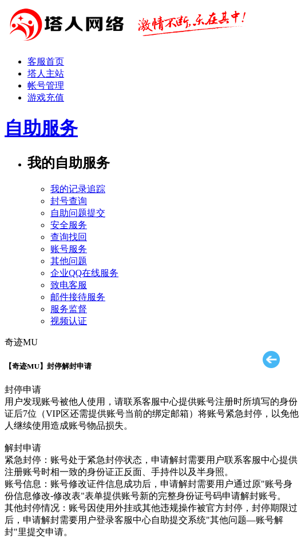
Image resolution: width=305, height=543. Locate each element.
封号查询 (68, 201)
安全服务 (68, 225)
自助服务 (41, 128)
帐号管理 (45, 85)
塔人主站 (45, 73)
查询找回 (68, 237)
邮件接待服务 (77, 297)
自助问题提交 (77, 213)
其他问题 (68, 261)
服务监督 (68, 309)
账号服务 (68, 249)
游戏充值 (45, 97)
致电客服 (68, 285)
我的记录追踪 (77, 189)
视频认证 (68, 321)
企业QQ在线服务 (84, 273)
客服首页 (45, 61)
